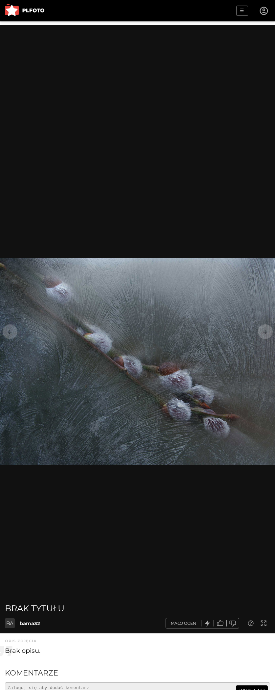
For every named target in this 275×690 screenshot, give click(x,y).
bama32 (30, 623)
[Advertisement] (137, 71)
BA (9, 623)
